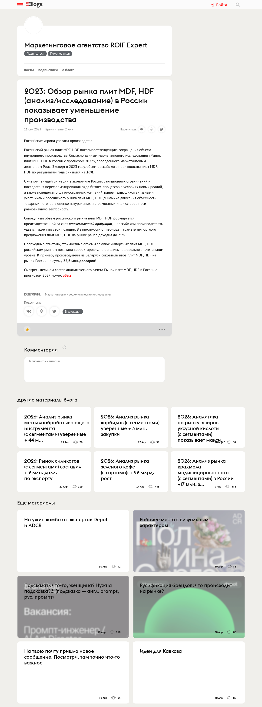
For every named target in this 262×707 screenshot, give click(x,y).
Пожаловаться (60, 53)
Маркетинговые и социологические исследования (78, 294)
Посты (29, 69)
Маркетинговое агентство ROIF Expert (85, 45)
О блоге (68, 69)
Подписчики (48, 69)
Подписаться (35, 53)
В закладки (72, 311)
